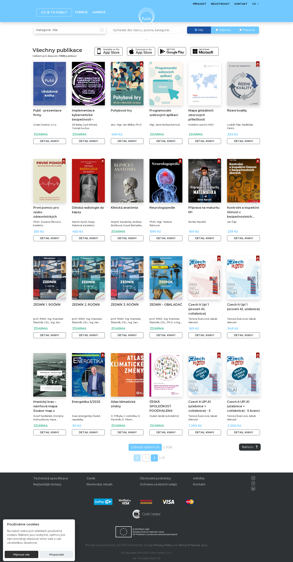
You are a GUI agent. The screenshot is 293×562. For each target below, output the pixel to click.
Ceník (91, 478)
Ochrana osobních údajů (158, 484)
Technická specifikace (50, 478)
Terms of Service (189, 545)
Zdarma (223, 38)
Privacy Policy (163, 545)
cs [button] (254, 3)
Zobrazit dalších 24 (145, 455)
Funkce (81, 12)
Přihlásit (199, 3)
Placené (247, 38)
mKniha (198, 478)
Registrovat (220, 3)
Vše (199, 38)
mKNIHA (98, 12)
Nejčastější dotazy (47, 484)
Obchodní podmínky (155, 478)
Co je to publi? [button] (54, 12)
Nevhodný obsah (99, 484)
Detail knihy (49, 149)
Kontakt (241, 3)
